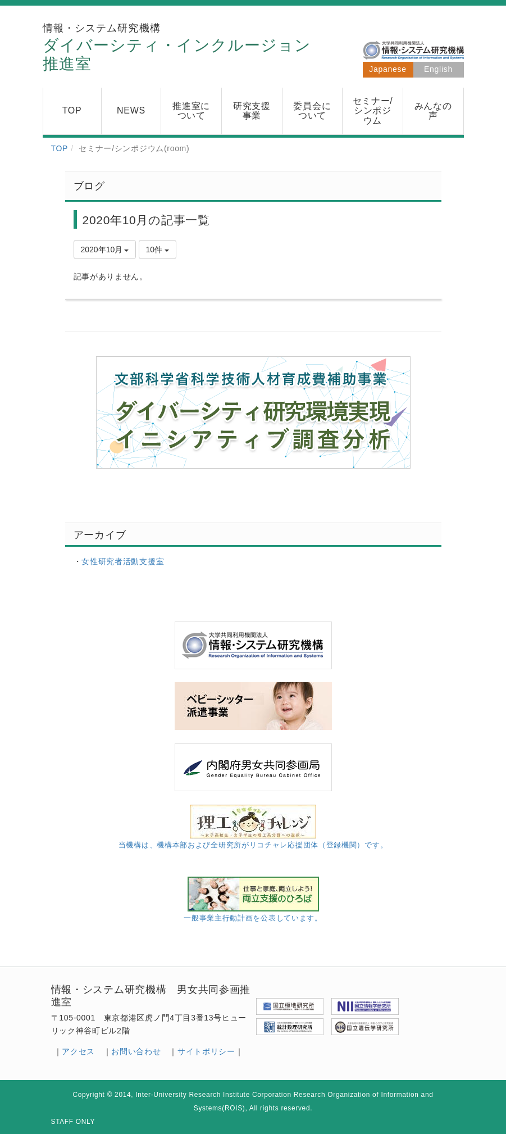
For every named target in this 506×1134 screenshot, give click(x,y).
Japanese (387, 69)
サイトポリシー (206, 1051)
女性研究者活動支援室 (122, 561)
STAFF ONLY (73, 1122)
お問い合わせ (136, 1051)
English (438, 69)
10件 (157, 249)
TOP (60, 148)
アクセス (78, 1051)
